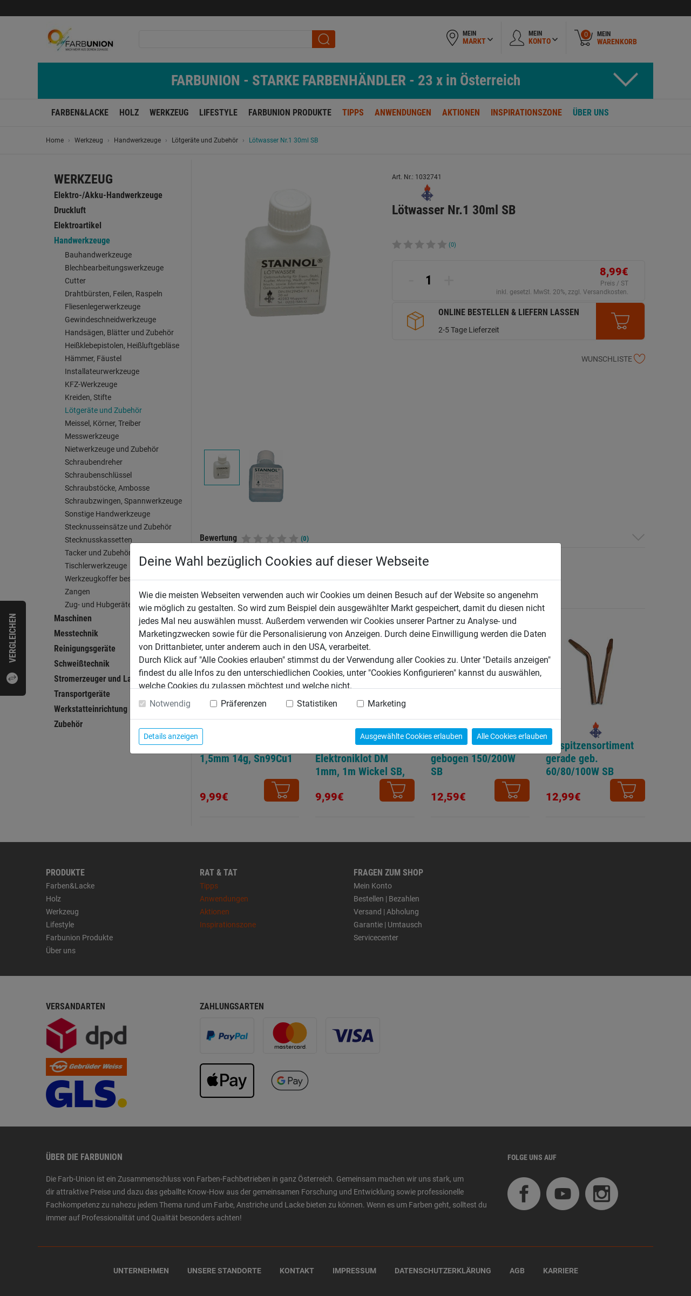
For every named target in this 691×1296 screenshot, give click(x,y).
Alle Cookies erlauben (512, 736)
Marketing (387, 703)
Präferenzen (244, 703)
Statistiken (317, 703)
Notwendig (170, 703)
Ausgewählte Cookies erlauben (411, 736)
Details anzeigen (171, 736)
